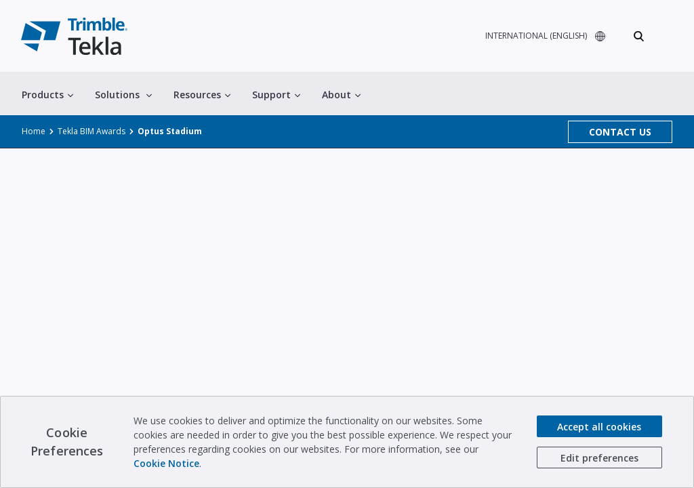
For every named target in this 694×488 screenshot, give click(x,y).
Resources (200, 95)
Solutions (122, 95)
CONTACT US (620, 132)
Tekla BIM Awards (88, 132)
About (337, 95)
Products (47, 95)
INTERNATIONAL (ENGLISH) (532, 36)
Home (32, 132)
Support (274, 95)
